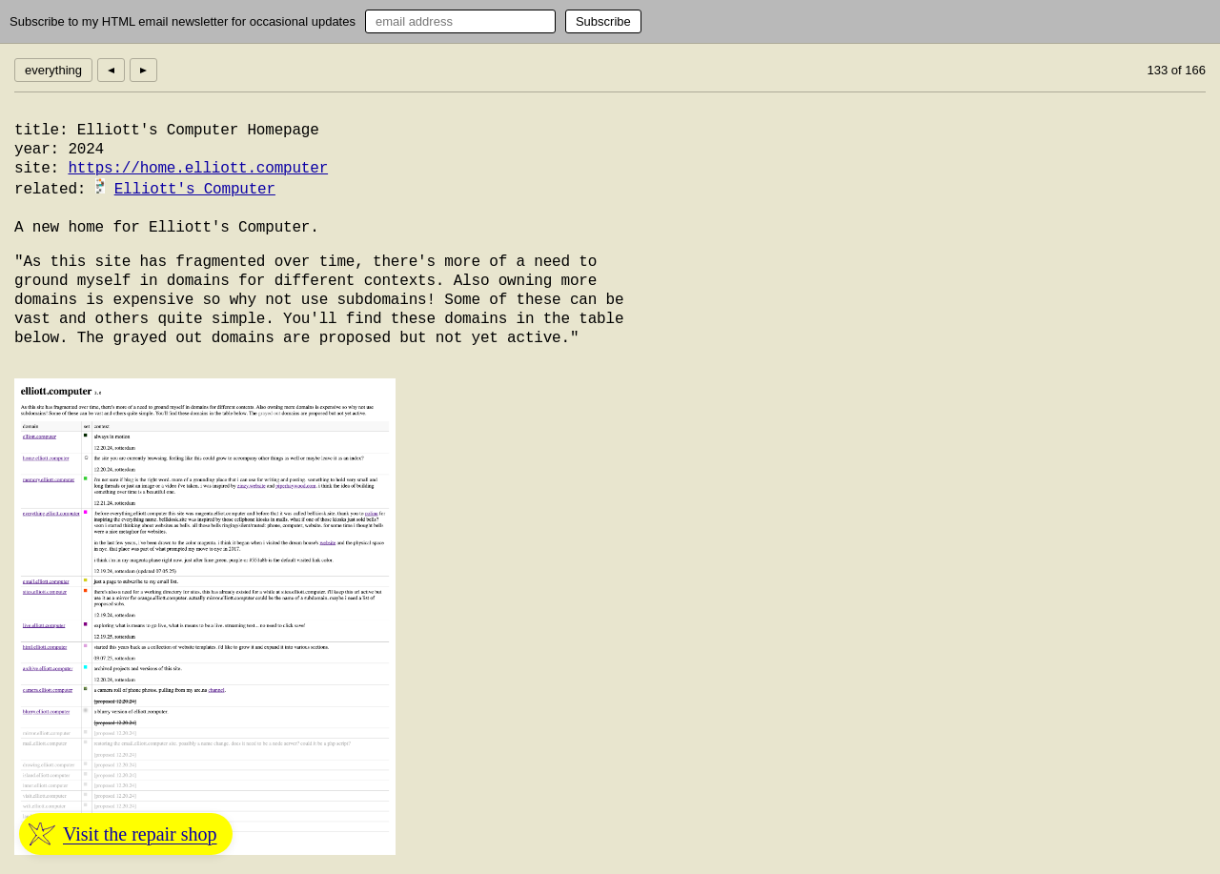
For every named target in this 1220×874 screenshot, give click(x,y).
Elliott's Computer (194, 189)
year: (36, 149)
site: (36, 168)
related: (50, 189)
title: (41, 130)
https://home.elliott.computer (198, 168)
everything (53, 70)
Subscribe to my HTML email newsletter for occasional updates (183, 21)
